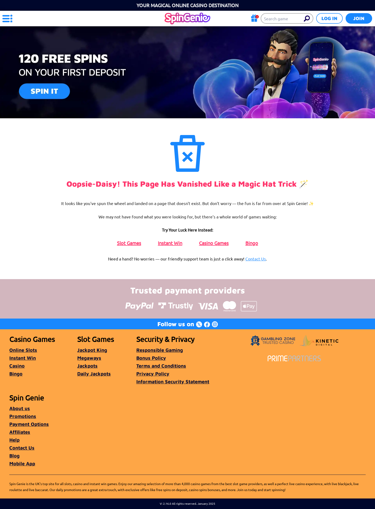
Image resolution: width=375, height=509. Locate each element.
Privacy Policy (152, 373)
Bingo (251, 243)
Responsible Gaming (159, 350)
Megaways (89, 358)
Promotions (22, 416)
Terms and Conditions (161, 365)
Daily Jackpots (94, 373)
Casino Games (214, 243)
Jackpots (87, 365)
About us (19, 408)
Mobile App (22, 463)
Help (14, 440)
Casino (17, 365)
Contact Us (255, 258)
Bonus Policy (151, 358)
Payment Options (29, 424)
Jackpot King (92, 350)
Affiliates (19, 432)
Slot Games (129, 243)
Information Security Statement (172, 381)
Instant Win (170, 243)
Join (358, 18)
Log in (329, 18)
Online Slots (23, 350)
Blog (14, 455)
